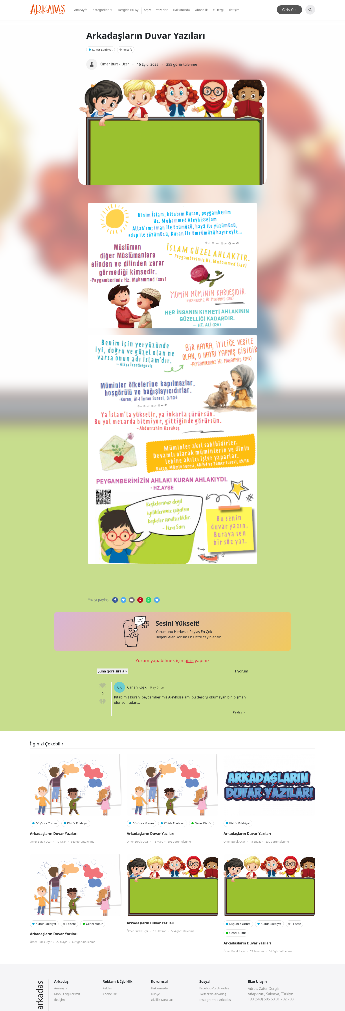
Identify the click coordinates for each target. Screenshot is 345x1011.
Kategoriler (103, 10)
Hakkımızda (181, 10)
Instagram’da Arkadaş (215, 1000)
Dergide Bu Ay (128, 10)
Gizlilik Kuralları (162, 1000)
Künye (155, 994)
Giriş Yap (289, 9)
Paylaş (238, 712)
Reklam (108, 988)
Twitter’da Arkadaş (212, 994)
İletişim (234, 10)
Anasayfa (80, 10)
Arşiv (147, 10)
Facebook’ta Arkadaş (214, 988)
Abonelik (201, 10)
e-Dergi (218, 10)
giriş (188, 660)
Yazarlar (162, 10)
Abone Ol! (110, 994)
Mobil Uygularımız (67, 994)
